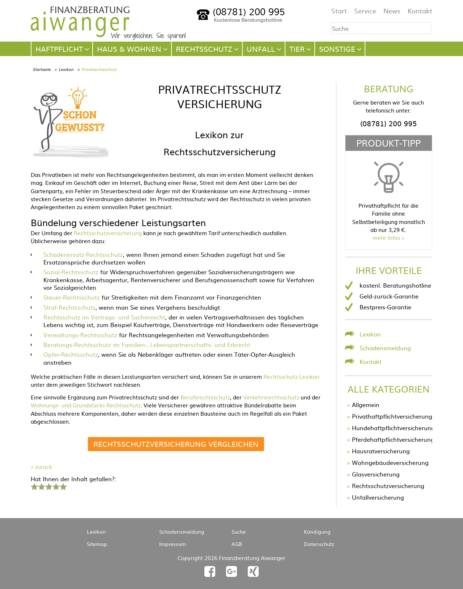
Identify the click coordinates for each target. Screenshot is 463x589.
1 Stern (33, 486)
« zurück (41, 466)
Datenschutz (319, 543)
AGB (237, 543)
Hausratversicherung (381, 450)
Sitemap (97, 543)
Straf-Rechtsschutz (69, 307)
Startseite (42, 69)
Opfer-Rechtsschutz (70, 354)
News (391, 11)
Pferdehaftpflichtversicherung (393, 439)
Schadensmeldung (385, 347)
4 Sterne (55, 486)
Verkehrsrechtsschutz (271, 397)
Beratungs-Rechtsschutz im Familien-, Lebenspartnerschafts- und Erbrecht (146, 344)
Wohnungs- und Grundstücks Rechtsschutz (86, 405)
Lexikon (66, 69)
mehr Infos (386, 237)
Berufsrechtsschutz (205, 397)
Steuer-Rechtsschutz (71, 297)
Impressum (172, 543)
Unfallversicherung (378, 497)
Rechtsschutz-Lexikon (291, 376)
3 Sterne (48, 486)
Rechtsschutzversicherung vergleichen (176, 443)
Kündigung (317, 531)
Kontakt (420, 11)
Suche (239, 531)
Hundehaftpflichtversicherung (393, 427)
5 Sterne (63, 486)
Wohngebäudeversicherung (390, 462)
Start (339, 11)
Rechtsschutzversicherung (108, 233)
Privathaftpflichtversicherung (392, 416)
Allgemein (365, 404)
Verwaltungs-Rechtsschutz (80, 334)
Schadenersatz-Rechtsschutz (83, 254)
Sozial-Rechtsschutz (70, 271)
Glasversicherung (376, 474)
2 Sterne (41, 486)
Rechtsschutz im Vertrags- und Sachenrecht (104, 317)
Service (365, 11)
